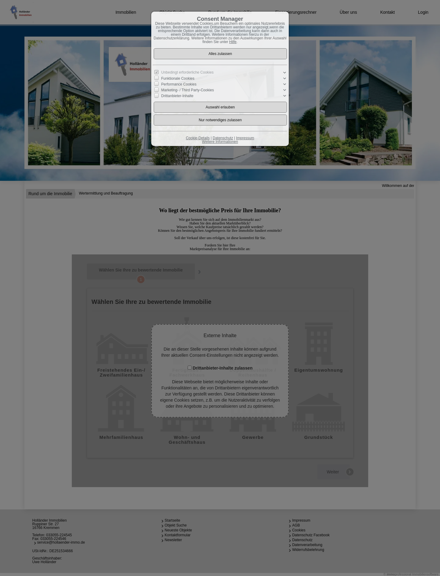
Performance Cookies (178, 84)
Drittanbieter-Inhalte (177, 96)
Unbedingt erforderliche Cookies (187, 72)
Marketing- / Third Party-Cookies (187, 90)
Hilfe (233, 42)
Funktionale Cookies (178, 78)
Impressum (245, 138)
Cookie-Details (198, 138)
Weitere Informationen (220, 142)
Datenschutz (223, 138)
